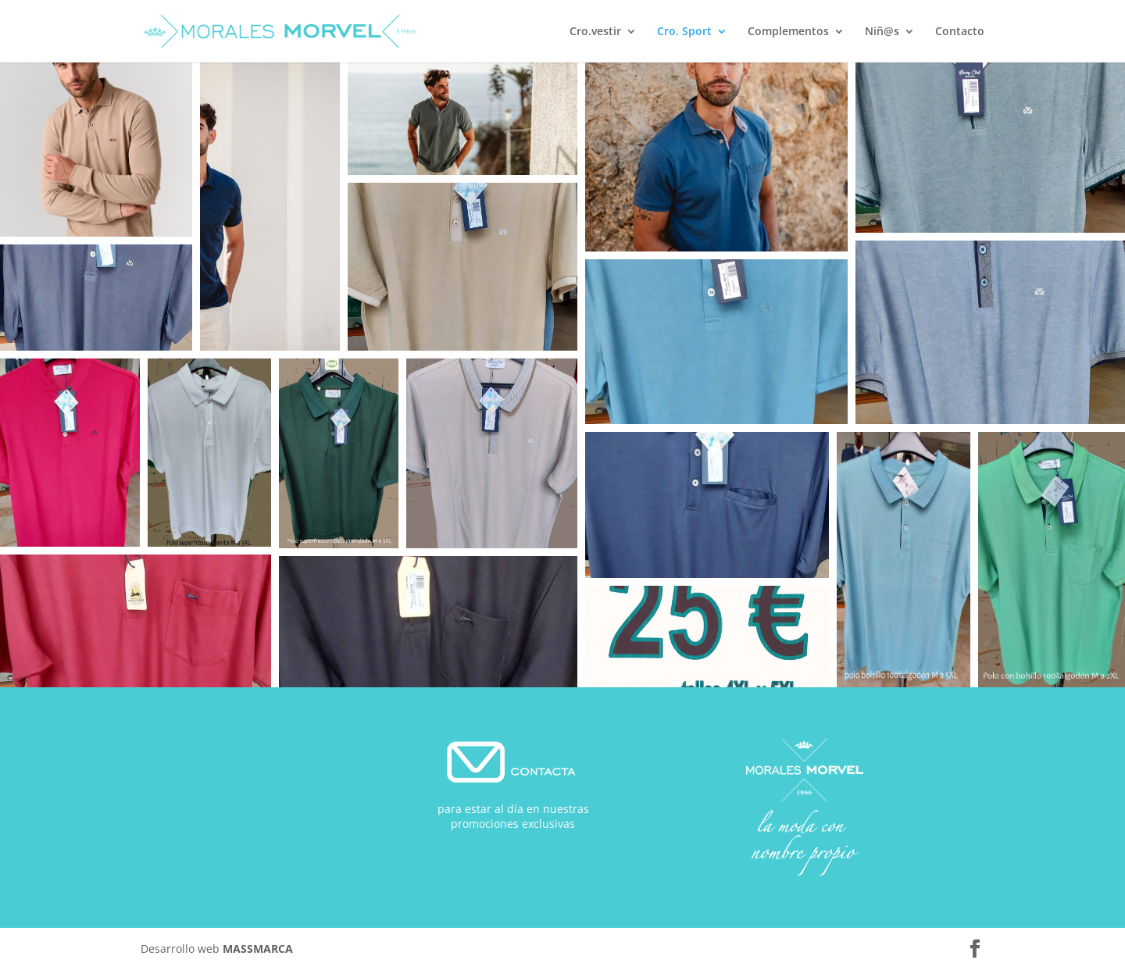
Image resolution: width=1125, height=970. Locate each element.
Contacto (959, 32)
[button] (96, 149)
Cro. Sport (684, 32)
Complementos (788, 32)
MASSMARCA (258, 948)
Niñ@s (882, 32)
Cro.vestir (595, 32)
